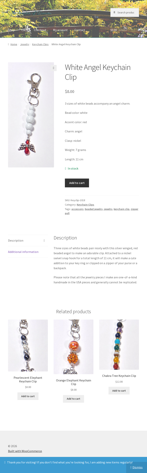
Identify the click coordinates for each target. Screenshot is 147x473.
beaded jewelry (94, 209)
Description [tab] (15, 240)
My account (60, 30)
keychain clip (121, 209)
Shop (11, 30)
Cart (24, 30)
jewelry (108, 209)
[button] (54, 68)
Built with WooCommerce (25, 451)
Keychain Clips (40, 44)
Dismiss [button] (137, 467)
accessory (77, 209)
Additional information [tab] (23, 252)
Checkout (40, 30)
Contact (79, 30)
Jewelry (24, 44)
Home (14, 44)
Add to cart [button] (28, 396)
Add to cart (77, 183)
